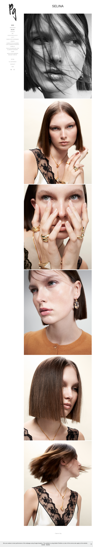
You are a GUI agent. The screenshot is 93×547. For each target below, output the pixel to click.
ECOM (12, 59)
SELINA (12, 29)
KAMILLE (12, 46)
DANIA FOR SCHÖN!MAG (12, 39)
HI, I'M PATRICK (12, 61)
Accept (43, 544)
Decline (48, 544)
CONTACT (12, 64)
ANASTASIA (13, 27)
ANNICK (13, 41)
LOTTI (12, 37)
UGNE (12, 51)
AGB (12, 66)
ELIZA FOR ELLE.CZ (12, 35)
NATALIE (13, 31)
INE (12, 33)
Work (12, 25)
